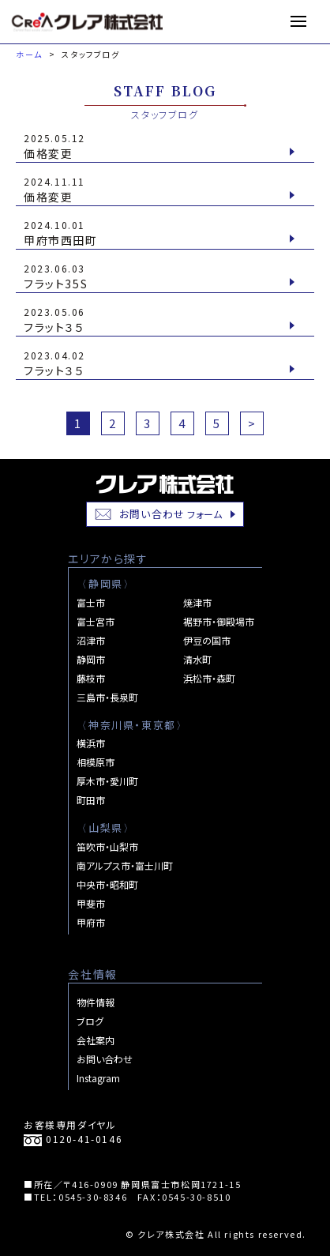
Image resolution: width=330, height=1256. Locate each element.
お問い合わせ (159, 513)
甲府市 (91, 922)
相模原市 (95, 762)
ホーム (29, 54)
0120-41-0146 (73, 1139)
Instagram (98, 1078)
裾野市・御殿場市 (218, 621)
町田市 (91, 800)
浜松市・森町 (209, 678)
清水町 (197, 659)
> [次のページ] (252, 423)
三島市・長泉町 (107, 697)
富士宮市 (95, 621)
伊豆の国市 (207, 640)
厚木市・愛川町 (107, 781)
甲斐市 (91, 903)
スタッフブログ (90, 54)
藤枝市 (91, 678)
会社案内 (95, 1040)
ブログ (90, 1021)
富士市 (91, 602)
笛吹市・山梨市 (107, 846)
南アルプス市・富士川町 (125, 865)
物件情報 (95, 1002)
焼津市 (197, 602)
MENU (304, 21)
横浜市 (91, 743)
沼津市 (91, 640)
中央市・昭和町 (107, 884)
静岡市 (91, 659)
